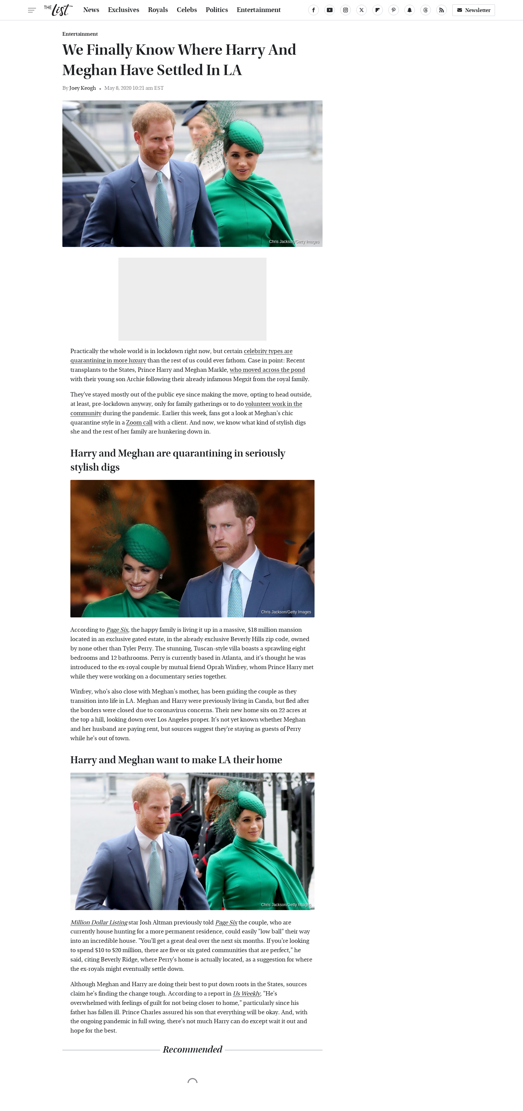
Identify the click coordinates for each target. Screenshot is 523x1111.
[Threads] (425, 10)
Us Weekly (246, 993)
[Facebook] (313, 10)
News (91, 10)
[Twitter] (361, 10)
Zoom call (139, 422)
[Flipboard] (377, 10)
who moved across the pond (267, 369)
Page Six (117, 629)
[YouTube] (329, 10)
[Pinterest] (393, 10)
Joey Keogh (82, 88)
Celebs (187, 10)
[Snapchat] (409, 10)
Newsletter (474, 10)
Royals (158, 10)
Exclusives (123, 10)
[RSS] (441, 10)
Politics (217, 10)
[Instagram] (345, 10)
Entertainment (259, 10)
